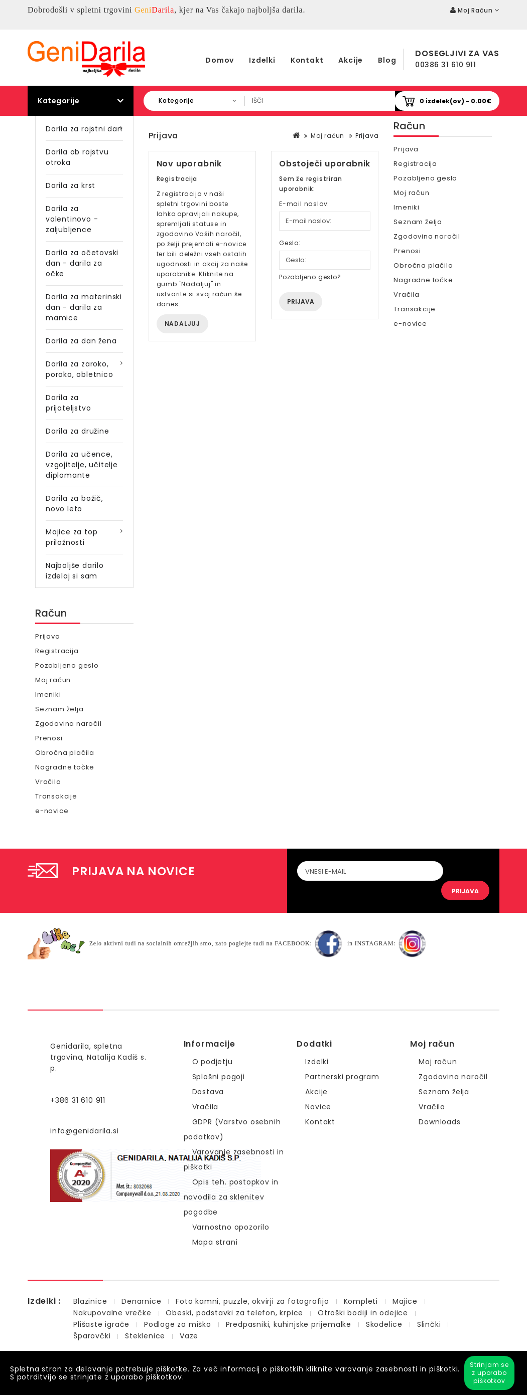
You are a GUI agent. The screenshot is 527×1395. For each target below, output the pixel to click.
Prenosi (49, 738)
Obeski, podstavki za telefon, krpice (234, 1313)
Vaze (189, 1336)
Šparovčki (91, 1336)
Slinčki (429, 1324)
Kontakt (307, 60)
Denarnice (141, 1301)
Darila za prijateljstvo (68, 402)
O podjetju (212, 1062)
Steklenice (145, 1336)
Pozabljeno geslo (67, 665)
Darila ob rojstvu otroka (77, 157)
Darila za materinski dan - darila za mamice (84, 307)
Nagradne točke (64, 767)
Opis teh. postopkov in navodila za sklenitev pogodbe (231, 1197)
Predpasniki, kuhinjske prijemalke (288, 1324)
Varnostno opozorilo (231, 1227)
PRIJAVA (465, 891)
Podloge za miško (177, 1324)
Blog (387, 60)
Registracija (57, 651)
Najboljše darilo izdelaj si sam (75, 570)
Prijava (47, 636)
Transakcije (56, 796)
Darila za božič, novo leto (74, 503)
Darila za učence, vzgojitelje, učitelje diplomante (82, 464)
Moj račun (53, 680)
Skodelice (384, 1324)
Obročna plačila (64, 752)
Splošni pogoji (218, 1077)
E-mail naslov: (304, 204)
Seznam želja (59, 709)
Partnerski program (342, 1077)
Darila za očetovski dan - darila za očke (82, 263)
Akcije (350, 60)
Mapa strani (215, 1242)
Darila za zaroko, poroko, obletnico (79, 369)
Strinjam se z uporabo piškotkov (489, 1372)
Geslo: (290, 243)
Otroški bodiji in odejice (363, 1313)
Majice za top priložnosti (71, 537)
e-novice (51, 811)
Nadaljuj (182, 323)
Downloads (439, 1122)
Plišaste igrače (101, 1324)
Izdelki (262, 60)
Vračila (48, 781)
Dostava (208, 1092)
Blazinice (90, 1301)
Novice (318, 1107)
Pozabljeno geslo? (310, 277)
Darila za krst (70, 185)
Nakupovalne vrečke (112, 1313)
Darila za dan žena (81, 341)
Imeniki (48, 694)
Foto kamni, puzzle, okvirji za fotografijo (252, 1301)
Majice (405, 1301)
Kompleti (361, 1301)
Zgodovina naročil (68, 723)
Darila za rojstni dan (84, 129)
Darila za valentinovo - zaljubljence (72, 219)
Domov (219, 60)
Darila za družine (77, 431)
